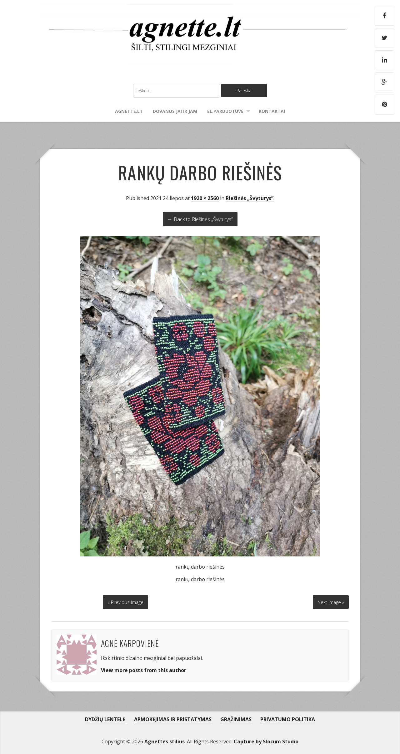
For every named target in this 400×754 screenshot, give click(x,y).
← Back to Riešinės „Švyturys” (200, 219)
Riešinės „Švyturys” (249, 198)
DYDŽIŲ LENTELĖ (105, 718)
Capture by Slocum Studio (266, 740)
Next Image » (329, 600)
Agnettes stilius (164, 740)
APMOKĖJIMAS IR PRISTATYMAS (173, 718)
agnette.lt (129, 112)
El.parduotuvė (225, 112)
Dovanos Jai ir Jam (175, 112)
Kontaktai (272, 112)
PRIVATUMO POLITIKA (287, 718)
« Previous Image (126, 600)
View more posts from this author (143, 669)
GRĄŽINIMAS (236, 718)
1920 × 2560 (205, 198)
